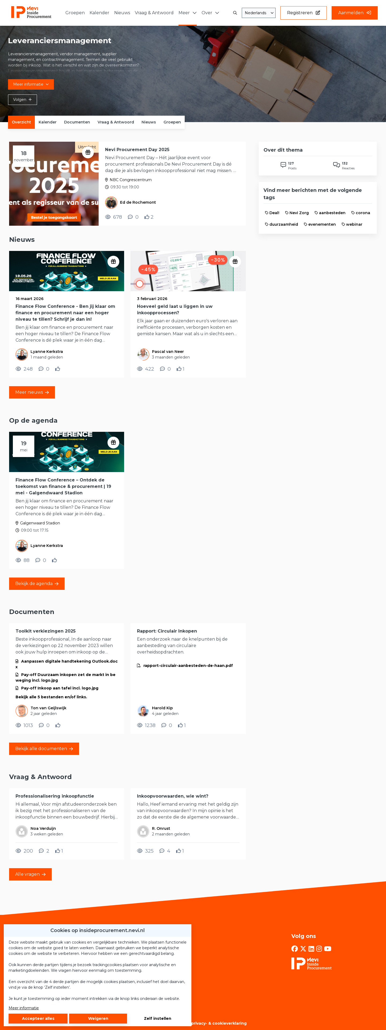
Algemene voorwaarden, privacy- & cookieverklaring (193, 1023)
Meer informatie (24, 1008)
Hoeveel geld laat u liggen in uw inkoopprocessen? (175, 309)
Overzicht (21, 122)
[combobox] (259, 13)
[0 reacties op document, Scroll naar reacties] (44, 725)
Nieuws (149, 122)
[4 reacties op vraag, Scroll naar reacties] (164, 851)
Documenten (77, 122)
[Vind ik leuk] (149, 217)
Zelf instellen (157, 1018)
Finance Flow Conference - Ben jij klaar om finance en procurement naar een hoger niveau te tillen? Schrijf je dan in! (65, 313)
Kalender (48, 122)
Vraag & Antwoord (116, 122)
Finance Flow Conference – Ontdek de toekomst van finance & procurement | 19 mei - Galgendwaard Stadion (63, 486)
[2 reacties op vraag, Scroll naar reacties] (44, 851)
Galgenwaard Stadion (40, 523)
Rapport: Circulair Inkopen (167, 631)
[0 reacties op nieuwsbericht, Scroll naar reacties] (44, 369)
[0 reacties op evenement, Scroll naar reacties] (133, 217)
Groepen (172, 122)
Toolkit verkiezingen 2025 (46, 631)
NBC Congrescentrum (131, 179)
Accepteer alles (38, 1018)
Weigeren (98, 1018)
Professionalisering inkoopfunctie (55, 796)
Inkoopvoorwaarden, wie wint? (172, 796)
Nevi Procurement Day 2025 (137, 149)
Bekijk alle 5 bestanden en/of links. (51, 697)
